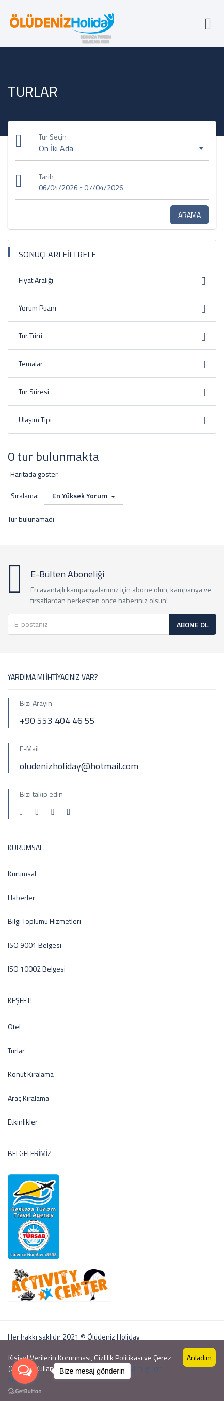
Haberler (21, 897)
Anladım (199, 1357)
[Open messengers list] (25, 1371)
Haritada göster (34, 474)
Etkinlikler (23, 1121)
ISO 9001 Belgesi (34, 945)
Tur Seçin (53, 136)
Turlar (16, 1050)
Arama (189, 214)
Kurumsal (22, 873)
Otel (14, 1026)
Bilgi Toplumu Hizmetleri (44, 921)
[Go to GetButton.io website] (24, 1391)
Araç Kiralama (28, 1097)
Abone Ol (193, 624)
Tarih (46, 176)
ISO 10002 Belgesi (37, 968)
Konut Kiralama (31, 1074)
